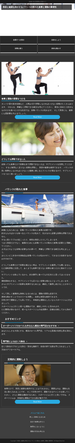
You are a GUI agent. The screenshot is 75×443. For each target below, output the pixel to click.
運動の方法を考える (37, 431)
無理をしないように (37, 427)
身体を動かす (56, 48)
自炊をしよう (56, 40)
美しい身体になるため (37, 417)
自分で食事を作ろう (37, 422)
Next (71, 19)
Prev (3, 19)
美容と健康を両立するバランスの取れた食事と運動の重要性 (30, 7)
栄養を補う (19, 48)
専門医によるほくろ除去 (14, 341)
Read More (37, 117)
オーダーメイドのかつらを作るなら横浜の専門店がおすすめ (30, 326)
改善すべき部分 (18, 40)
